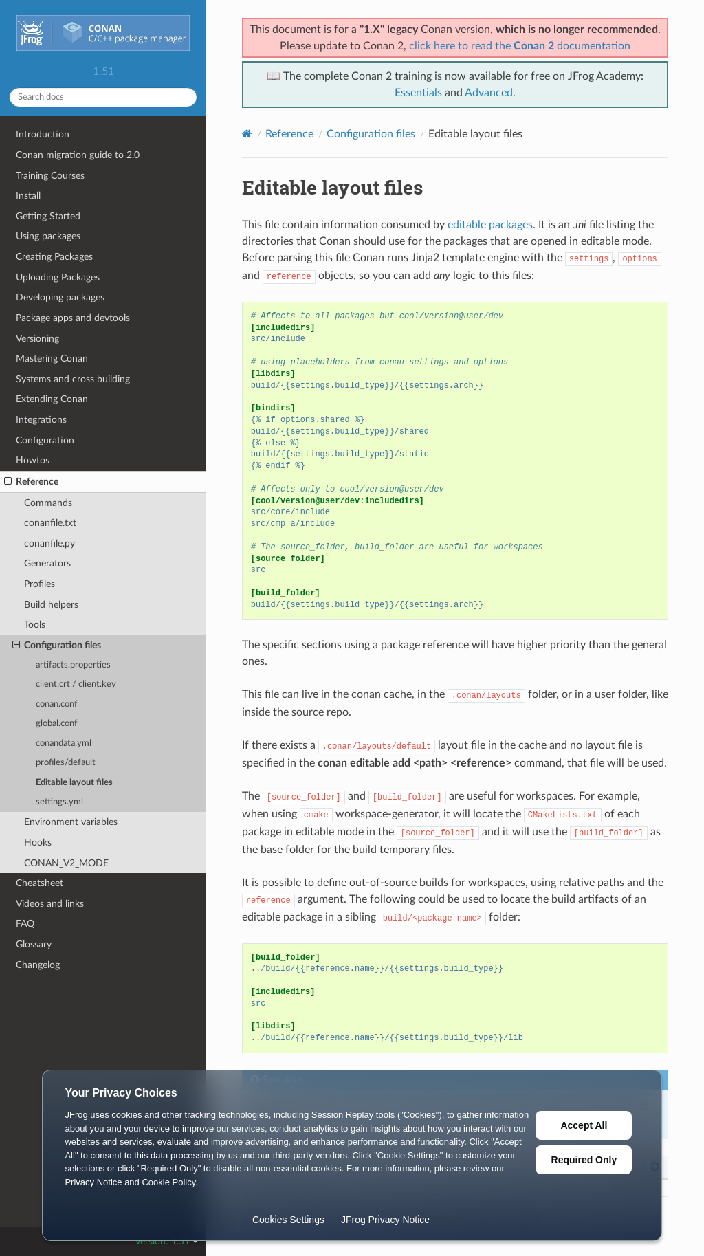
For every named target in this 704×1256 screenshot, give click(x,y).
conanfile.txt (50, 523)
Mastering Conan (52, 358)
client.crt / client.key (76, 684)
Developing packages (60, 297)
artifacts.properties (73, 665)
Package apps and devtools (73, 318)
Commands (48, 503)
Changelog (38, 965)
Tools (34, 624)
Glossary (34, 944)
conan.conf (57, 704)
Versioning (37, 338)
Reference (31, 482)
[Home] (247, 134)
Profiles (39, 584)
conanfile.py (49, 543)
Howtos (33, 460)
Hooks (38, 842)
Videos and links (50, 904)
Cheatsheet (39, 883)
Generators (47, 563)
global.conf (57, 723)
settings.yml (59, 801)
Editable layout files (74, 782)
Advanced (489, 92)
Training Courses (50, 175)
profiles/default (66, 762)
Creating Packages (54, 257)
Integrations (41, 420)
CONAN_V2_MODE (66, 863)
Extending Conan (52, 399)
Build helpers (51, 604)
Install (28, 195)
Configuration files (56, 645)
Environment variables (71, 822)
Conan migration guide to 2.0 (78, 155)
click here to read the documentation (519, 46)
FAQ (25, 923)
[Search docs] (103, 97)
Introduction (42, 134)
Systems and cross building (73, 379)
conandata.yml (63, 743)
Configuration (45, 440)
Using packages (48, 236)
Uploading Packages (58, 277)
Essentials (418, 92)
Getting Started (48, 216)
